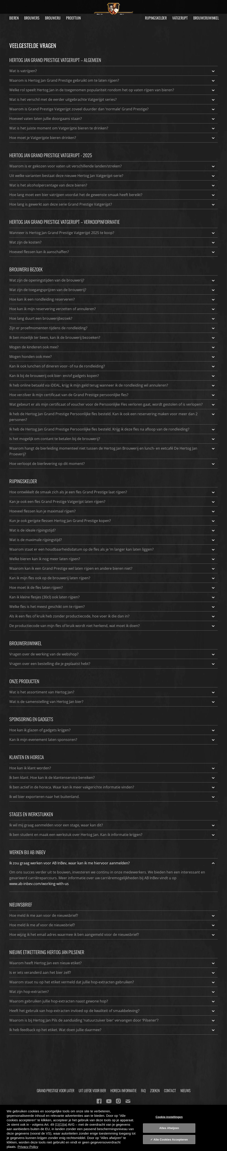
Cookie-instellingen (169, 1116)
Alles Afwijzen (169, 1128)
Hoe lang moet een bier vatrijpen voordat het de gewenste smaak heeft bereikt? (112, 195)
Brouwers (31, 17)
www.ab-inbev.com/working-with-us (39, 883)
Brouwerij (53, 17)
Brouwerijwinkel (206, 17)
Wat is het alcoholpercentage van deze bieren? (112, 185)
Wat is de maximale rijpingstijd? (112, 540)
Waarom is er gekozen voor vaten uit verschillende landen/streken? (112, 166)
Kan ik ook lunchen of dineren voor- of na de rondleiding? (112, 366)
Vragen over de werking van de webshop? (112, 654)
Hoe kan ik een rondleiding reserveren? (112, 299)
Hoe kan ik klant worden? (112, 768)
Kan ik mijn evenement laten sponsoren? (112, 739)
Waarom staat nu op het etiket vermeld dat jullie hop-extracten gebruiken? (112, 982)
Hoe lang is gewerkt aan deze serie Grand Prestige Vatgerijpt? (112, 204)
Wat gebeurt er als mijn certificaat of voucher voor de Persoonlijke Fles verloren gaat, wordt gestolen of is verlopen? (112, 404)
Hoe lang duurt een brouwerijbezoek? (112, 318)
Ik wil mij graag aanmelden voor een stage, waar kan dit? (112, 825)
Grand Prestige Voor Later (55, 1090)
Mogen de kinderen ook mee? (112, 347)
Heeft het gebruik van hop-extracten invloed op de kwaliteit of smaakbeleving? (112, 1011)
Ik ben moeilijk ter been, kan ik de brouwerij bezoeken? (112, 337)
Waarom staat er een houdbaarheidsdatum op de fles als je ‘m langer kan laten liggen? (112, 549)
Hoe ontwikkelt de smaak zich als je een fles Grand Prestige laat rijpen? (112, 492)
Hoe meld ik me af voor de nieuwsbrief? (112, 925)
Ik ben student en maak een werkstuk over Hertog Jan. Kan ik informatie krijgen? (112, 834)
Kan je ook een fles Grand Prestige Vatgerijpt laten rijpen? (112, 501)
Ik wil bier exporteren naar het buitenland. (112, 797)
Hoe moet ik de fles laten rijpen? (112, 587)
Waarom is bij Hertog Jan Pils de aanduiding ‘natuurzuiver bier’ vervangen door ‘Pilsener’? (112, 1020)
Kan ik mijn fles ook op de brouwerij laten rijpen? (112, 578)
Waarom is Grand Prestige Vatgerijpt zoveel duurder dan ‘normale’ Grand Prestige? (112, 109)
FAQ (143, 1090)
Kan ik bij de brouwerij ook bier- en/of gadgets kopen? (112, 376)
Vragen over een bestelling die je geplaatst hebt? (112, 664)
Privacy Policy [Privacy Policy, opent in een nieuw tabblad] (28, 1147)
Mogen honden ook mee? (112, 356)
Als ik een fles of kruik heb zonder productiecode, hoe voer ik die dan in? (112, 616)
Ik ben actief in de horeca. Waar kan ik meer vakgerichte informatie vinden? (112, 787)
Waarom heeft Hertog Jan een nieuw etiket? (112, 963)
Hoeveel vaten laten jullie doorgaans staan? (112, 118)
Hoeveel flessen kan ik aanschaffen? (112, 252)
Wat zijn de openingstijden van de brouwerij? (112, 280)
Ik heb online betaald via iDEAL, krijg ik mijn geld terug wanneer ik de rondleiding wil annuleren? (112, 385)
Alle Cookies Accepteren (170, 1139)
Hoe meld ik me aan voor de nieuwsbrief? (112, 915)
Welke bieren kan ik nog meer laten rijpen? (112, 559)
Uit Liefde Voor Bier (92, 1090)
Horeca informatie (123, 1090)
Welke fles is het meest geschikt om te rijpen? (112, 606)
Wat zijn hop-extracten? (112, 991)
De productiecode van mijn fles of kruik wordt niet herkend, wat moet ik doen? (112, 626)
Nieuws (185, 1090)
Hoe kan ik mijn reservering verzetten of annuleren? (112, 309)
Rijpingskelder (156, 17)
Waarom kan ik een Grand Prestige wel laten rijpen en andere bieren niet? (112, 568)
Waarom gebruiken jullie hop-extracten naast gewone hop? (112, 1001)
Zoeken (155, 1090)
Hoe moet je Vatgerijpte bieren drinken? (112, 138)
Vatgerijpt (180, 17)
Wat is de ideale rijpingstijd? (112, 530)
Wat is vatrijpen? (112, 71)
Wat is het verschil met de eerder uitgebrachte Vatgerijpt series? (112, 99)
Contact (170, 1090)
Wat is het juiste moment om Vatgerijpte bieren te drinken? (112, 128)
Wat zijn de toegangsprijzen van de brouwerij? (112, 290)
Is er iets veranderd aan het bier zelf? (112, 972)
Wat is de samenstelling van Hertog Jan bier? (112, 701)
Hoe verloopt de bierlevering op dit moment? (112, 463)
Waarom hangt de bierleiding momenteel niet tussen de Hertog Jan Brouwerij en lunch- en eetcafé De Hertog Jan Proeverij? (112, 450)
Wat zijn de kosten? (112, 242)
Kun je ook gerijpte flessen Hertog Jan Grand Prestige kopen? (112, 521)
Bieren (14, 17)
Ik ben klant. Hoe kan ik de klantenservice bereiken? (112, 777)
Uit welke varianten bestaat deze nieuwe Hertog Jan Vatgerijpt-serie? (112, 176)
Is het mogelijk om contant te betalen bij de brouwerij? (112, 439)
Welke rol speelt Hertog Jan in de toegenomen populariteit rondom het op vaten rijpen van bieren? (112, 90)
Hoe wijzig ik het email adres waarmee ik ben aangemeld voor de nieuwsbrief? (112, 934)
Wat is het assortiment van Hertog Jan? (112, 692)
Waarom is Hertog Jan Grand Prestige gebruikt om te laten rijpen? (112, 80)
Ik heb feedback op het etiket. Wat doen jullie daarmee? (112, 1030)
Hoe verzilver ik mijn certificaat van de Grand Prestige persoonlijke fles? (112, 395)
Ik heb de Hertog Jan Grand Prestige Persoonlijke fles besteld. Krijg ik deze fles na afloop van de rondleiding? (112, 429)
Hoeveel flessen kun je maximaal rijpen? (112, 511)
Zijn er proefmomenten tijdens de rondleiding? (112, 328)
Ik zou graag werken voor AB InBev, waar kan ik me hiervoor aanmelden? (112, 863)
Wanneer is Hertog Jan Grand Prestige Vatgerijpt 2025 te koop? (112, 233)
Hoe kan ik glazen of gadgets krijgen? (112, 730)
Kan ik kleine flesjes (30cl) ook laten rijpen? (112, 597)
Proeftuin (73, 17)
